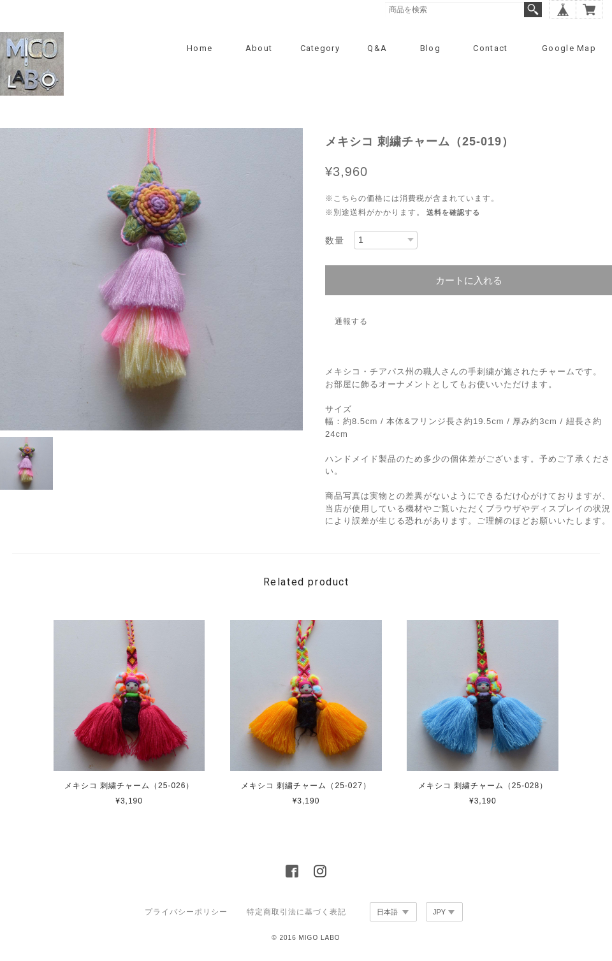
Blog (430, 48)
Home (199, 48)
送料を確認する (453, 212)
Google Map (569, 48)
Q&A (377, 48)
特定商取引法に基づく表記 (296, 911)
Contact (490, 48)
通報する (351, 321)
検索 (533, 9)
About (259, 48)
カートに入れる (468, 280)
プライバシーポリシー (186, 911)
